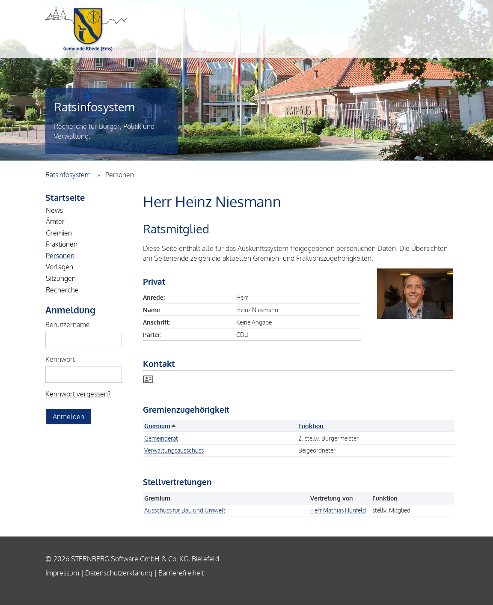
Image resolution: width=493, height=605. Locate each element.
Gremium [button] (159, 425)
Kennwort (60, 359)
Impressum (62, 573)
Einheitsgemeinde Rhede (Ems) (86, 29)
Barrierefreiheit (181, 573)
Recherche (62, 290)
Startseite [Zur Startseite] (65, 197)
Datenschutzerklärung (118, 573)
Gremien (59, 233)
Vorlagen (59, 266)
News (54, 210)
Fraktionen (61, 244)
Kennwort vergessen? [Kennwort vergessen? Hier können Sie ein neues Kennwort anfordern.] (78, 394)
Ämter (55, 221)
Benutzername (67, 324)
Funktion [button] (311, 425)
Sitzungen (61, 278)
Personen (60, 255)
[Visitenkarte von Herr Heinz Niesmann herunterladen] (148, 380)
